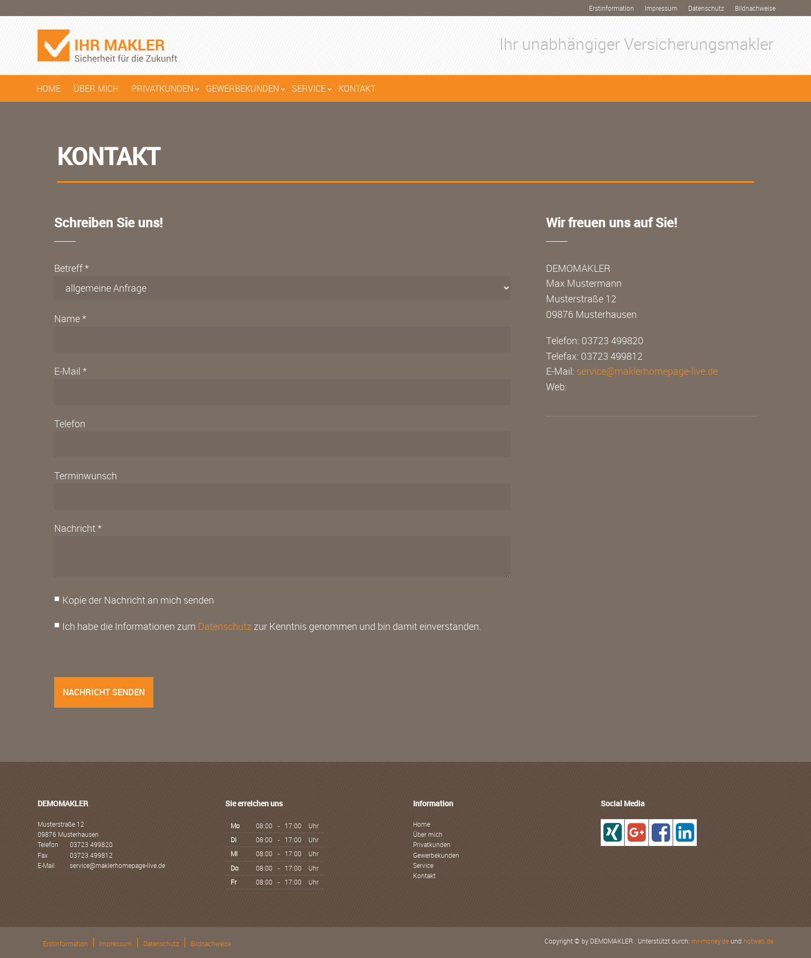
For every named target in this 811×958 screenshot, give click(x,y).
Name (67, 318)
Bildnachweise (755, 8)
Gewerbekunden (242, 88)
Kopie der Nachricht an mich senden (138, 599)
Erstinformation (611, 8)
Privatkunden (162, 88)
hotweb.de (758, 941)
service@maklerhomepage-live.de (647, 371)
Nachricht (74, 528)
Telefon (69, 423)
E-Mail (67, 371)
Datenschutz (706, 8)
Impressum (661, 8)
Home (48, 88)
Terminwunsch (85, 475)
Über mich (96, 88)
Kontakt (356, 88)
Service (309, 88)
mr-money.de (710, 941)
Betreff (68, 268)
